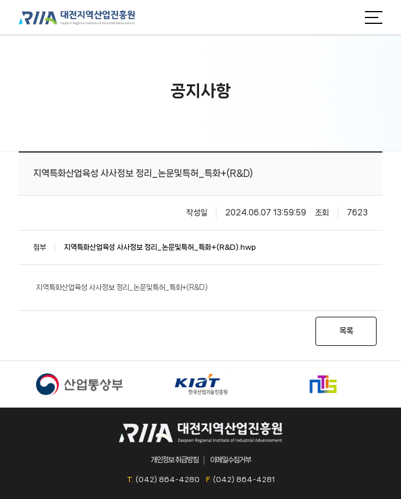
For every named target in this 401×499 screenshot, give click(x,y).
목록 (346, 331)
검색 (347, 17)
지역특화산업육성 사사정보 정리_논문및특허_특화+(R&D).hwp (160, 247)
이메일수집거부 (230, 459)
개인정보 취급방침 (174, 459)
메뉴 (373, 17)
